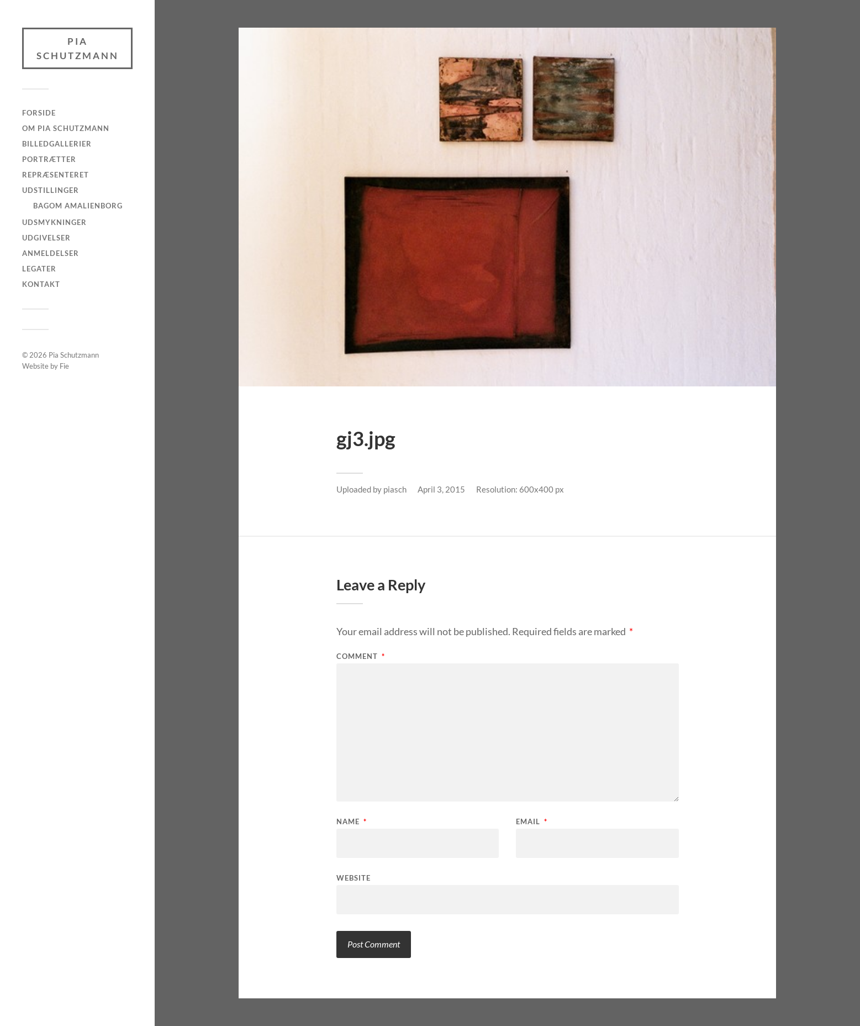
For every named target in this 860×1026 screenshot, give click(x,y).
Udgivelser (46, 237)
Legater (39, 268)
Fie (64, 366)
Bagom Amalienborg (78, 205)
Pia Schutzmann (77, 48)
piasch (395, 489)
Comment (360, 656)
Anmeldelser (50, 253)
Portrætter (49, 159)
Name (351, 821)
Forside (39, 112)
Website (353, 877)
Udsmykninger (54, 222)
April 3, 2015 (441, 489)
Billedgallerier (57, 143)
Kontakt (41, 284)
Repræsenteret (55, 174)
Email (531, 821)
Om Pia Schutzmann (65, 128)
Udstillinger (50, 190)
